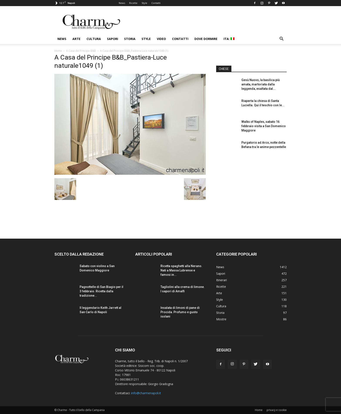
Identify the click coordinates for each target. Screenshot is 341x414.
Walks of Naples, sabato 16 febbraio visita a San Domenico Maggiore (263, 126)
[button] (281, 39)
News (122, 3)
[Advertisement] (251, 193)
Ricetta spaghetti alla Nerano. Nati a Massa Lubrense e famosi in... (181, 270)
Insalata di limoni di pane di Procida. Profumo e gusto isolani (180, 312)
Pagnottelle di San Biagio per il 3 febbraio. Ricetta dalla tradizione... (101, 291)
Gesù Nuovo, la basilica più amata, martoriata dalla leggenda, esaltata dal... (260, 84)
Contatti (155, 3)
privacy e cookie (277, 410)
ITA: (229, 39)
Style (144, 3)
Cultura (94, 39)
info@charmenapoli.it (146, 393)
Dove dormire (205, 39)
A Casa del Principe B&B (81, 51)
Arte (76, 39)
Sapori (112, 39)
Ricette (133, 3)
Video (161, 39)
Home (58, 51)
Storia (129, 39)
